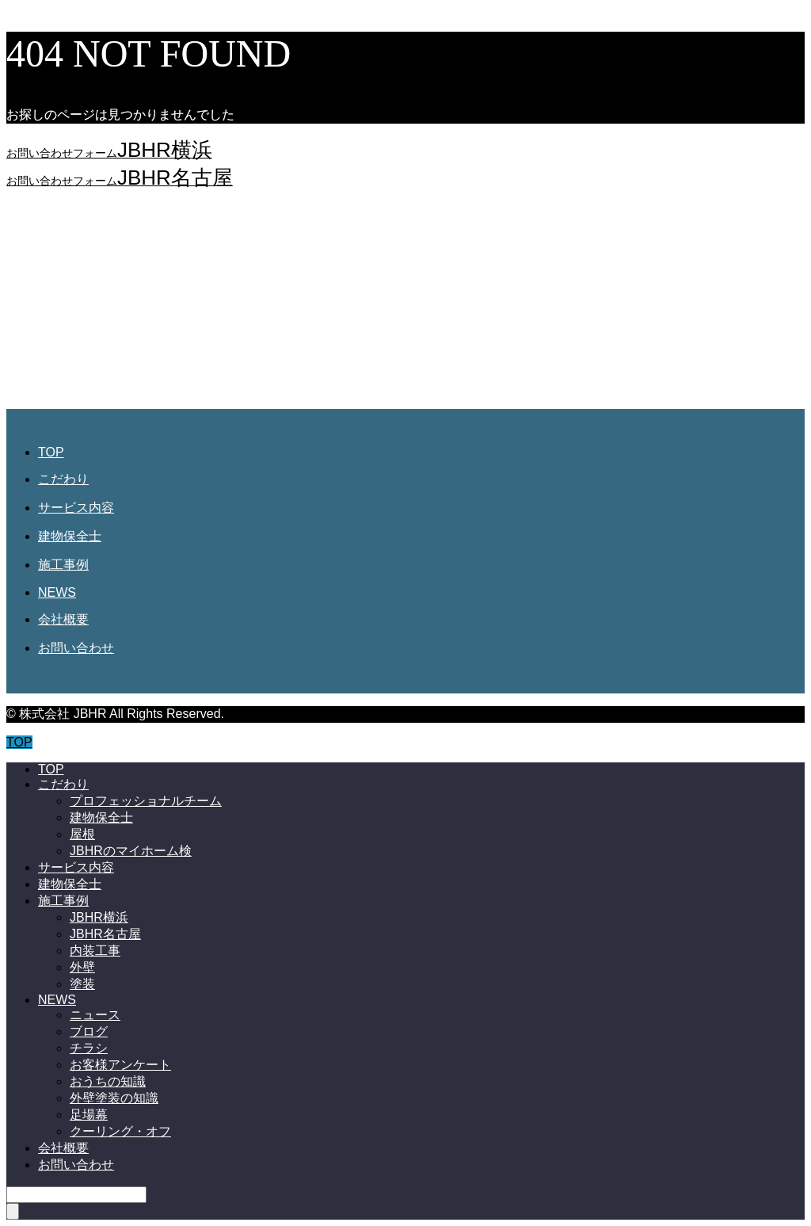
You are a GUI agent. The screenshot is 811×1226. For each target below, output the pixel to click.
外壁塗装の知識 (114, 1098)
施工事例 (63, 564)
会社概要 (63, 619)
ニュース (95, 1015)
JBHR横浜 (99, 917)
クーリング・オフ (120, 1131)
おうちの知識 (108, 1081)
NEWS (57, 592)
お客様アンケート (120, 1064)
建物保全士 (69, 536)
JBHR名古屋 (105, 934)
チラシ (89, 1048)
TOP (51, 452)
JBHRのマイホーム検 (131, 850)
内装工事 (95, 950)
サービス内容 (76, 507)
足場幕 (89, 1114)
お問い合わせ (76, 648)
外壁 (82, 967)
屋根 (82, 834)
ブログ (89, 1031)
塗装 (82, 984)
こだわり (63, 479)
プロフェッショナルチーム (146, 801)
